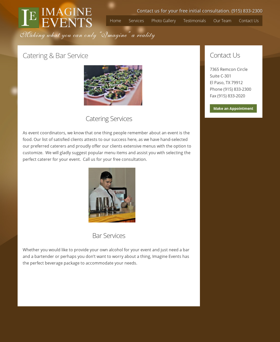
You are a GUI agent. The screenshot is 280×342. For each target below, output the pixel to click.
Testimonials (194, 20)
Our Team (222, 20)
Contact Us (249, 20)
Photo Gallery (163, 20)
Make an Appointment (233, 108)
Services (136, 20)
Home (115, 20)
